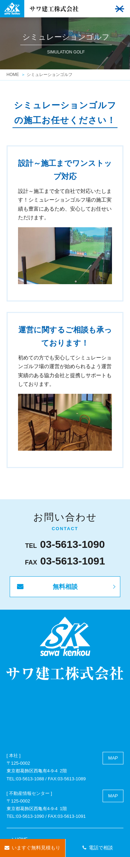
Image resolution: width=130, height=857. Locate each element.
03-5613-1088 (30, 778)
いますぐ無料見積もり (36, 847)
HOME (13, 74)
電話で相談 (101, 847)
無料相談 (65, 586)
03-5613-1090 (72, 544)
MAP (113, 758)
